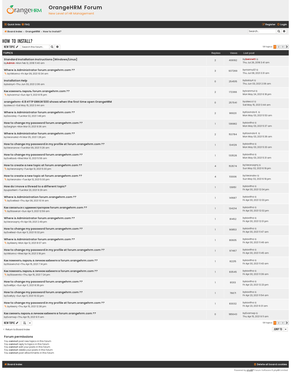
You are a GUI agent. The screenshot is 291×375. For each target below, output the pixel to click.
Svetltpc (11, 285)
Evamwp (12, 317)
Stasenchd (13, 264)
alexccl (11, 105)
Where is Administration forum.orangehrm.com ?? (40, 197)
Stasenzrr (15, 211)
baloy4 (11, 84)
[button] (287, 47)
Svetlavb (12, 158)
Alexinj (13, 242)
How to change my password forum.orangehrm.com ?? (43, 123)
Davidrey (12, 116)
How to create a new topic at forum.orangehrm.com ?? (43, 165)
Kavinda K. (252, 112)
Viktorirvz (15, 73)
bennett (251, 59)
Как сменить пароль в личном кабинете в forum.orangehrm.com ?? (50, 313)
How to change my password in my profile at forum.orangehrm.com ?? (54, 144)
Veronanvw (13, 147)
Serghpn (11, 126)
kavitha (250, 122)
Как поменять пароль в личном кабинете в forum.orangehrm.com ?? (51, 260)
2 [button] (278, 46)
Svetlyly (11, 295)
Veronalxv (15, 179)
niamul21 (251, 69)
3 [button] (282, 46)
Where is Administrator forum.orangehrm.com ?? (39, 70)
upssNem (12, 190)
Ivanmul (14, 94)
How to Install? (17, 41)
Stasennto (16, 274)
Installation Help (15, 80)
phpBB (250, 370)
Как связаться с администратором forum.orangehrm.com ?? (45, 207)
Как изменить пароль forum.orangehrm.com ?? (37, 91)
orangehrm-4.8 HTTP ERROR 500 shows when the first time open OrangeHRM (58, 102)
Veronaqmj (16, 168)
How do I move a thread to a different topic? (35, 186)
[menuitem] (25, 24)
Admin (11, 63)
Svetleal (14, 200)
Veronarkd (12, 137)
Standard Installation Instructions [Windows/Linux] (40, 59)
